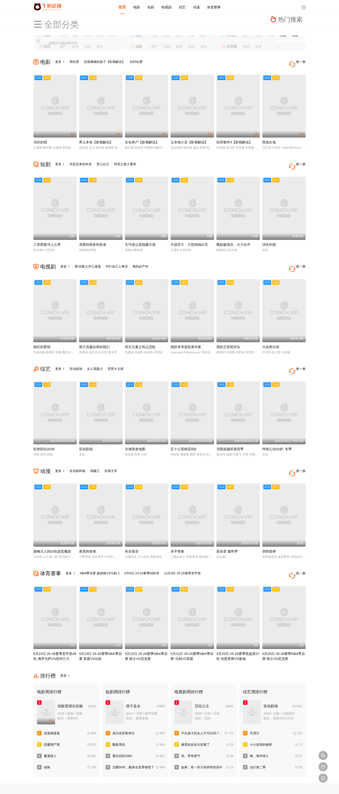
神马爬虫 (153, 785)
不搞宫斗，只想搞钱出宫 (189, 234)
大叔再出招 (270, 332)
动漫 (196, 7)
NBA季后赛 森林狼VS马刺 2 (100, 548)
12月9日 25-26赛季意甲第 (182, 548)
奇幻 (112, 35)
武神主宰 (110, 451)
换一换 (299, 62)
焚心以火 (103, 159)
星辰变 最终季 (227, 526)
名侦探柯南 (77, 451)
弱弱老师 (269, 526)
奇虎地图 (186, 785)
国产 (246, 35)
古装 (191, 35)
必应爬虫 (219, 785)
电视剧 (166, 7)
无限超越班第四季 (230, 429)
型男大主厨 (116, 354)
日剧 (283, 35)
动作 (63, 35)
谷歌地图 (203, 785)
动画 (191, 46)
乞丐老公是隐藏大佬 (140, 234)
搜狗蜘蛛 (170, 785)
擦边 (167, 35)
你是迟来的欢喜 (80, 159)
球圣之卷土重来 (125, 159)
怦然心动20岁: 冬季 (277, 429)
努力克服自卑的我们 (94, 332)
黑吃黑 (74, 62)
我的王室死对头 (228, 332)
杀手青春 (177, 526)
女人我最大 (95, 354)
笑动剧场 (75, 354)
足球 (258, 46)
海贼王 (95, 451)
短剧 (150, 7)
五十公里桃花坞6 (183, 429)
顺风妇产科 (140, 256)
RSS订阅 (120, 785)
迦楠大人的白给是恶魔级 (52, 526)
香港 (258, 35)
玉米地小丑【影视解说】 (189, 137)
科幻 (100, 35)
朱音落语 (132, 526)
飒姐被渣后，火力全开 (233, 234)
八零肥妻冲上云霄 (47, 234)
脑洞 (203, 35)
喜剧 (75, 35)
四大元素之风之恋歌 (140, 332)
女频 (154, 35)
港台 (100, 46)
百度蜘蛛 (136, 785)
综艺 (182, 7)
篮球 (246, 46)
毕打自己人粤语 (117, 256)
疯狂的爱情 (41, 332)
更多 (60, 62)
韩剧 (295, 35)
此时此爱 (136, 62)
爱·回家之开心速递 (88, 256)
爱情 (87, 35)
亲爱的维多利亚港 (92, 234)
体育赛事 (214, 7)
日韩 (87, 46)
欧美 (75, 46)
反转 (179, 35)
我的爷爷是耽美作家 (186, 332)
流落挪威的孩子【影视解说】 (104, 62)
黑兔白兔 (269, 137)
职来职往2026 (43, 429)
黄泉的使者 (87, 526)
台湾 (270, 35)
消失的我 (40, 137)
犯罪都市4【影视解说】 (234, 137)
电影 (136, 7)
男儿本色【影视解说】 (96, 137)
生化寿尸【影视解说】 (142, 137)
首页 (122, 7)
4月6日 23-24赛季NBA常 (141, 548)
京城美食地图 (135, 429)
